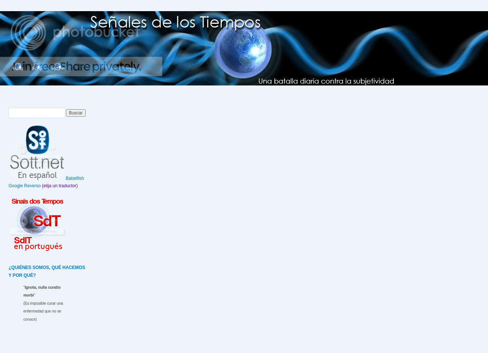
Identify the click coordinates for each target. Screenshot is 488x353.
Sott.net (58, 68)
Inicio (18, 68)
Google (16, 185)
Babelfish (75, 178)
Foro (37, 68)
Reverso (32, 185)
